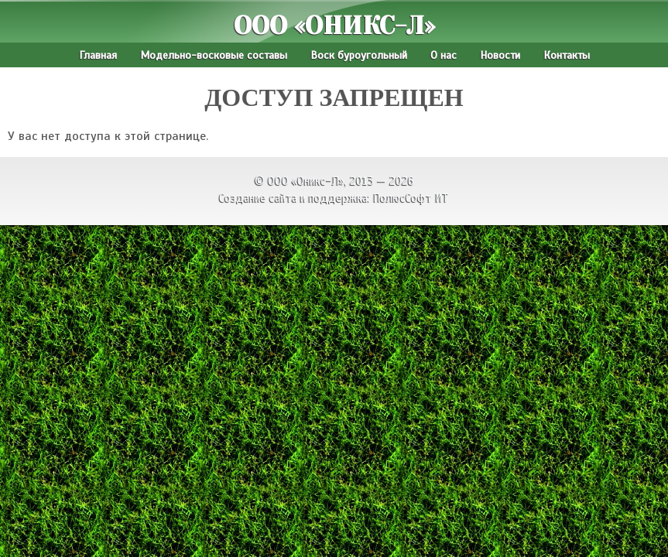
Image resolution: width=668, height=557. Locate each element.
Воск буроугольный (358, 55)
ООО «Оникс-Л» (334, 26)
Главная (98, 55)
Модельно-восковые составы (213, 55)
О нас (443, 55)
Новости (500, 55)
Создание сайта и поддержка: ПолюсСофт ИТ (334, 198)
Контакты (566, 55)
